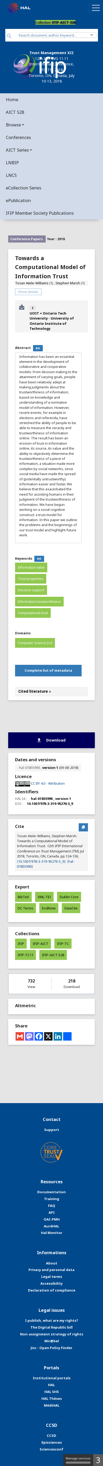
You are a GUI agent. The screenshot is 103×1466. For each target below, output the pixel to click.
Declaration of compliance (51, 1290)
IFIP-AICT (40, 943)
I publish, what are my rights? (51, 1320)
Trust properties (31, 579)
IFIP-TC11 (25, 955)
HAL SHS (51, 1391)
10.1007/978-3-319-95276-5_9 (50, 803)
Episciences (51, 1442)
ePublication (18, 200)
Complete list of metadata (48, 670)
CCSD (51, 1435)
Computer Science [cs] (35, 643)
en (38, 348)
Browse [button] (13, 125)
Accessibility (51, 1283)
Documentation (51, 1192)
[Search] (9, 36)
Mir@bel (51, 1341)
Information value (31, 567)
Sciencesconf (51, 1449)
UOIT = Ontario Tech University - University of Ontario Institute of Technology (52, 321)
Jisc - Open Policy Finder (51, 1347)
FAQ (51, 1205)
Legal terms (51, 1276)
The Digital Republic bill (51, 1327)
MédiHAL (51, 1405)
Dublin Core (69, 896)
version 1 (50, 767)
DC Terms (25, 908)
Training (51, 1198)
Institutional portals (52, 1378)
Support (51, 1129)
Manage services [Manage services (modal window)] (78, 1460)
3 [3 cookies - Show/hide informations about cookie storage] (98, 1460)
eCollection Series (23, 188)
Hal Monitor (51, 1232)
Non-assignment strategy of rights (51, 1334)
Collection (55, 22)
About (51, 1263)
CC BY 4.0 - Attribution (48, 783)
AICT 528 (15, 112)
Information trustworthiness (39, 601)
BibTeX (23, 896)
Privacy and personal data (51, 1269)
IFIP (21, 943)
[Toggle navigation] (96, 8)
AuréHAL (51, 1226)
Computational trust (33, 613)
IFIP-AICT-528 (53, 955)
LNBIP (12, 163)
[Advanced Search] (91, 35)
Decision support (31, 590)
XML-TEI (44, 896)
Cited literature (34, 691)
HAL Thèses (51, 1398)
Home (12, 99)
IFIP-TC (63, 943)
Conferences (18, 137)
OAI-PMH (52, 1219)
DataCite (71, 908)
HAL (51, 1384)
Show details (28, 291)
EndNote (49, 908)
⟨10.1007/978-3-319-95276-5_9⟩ (41, 861)
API (52, 1212)
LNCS (11, 175)
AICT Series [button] (17, 150)
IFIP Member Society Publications (40, 213)
